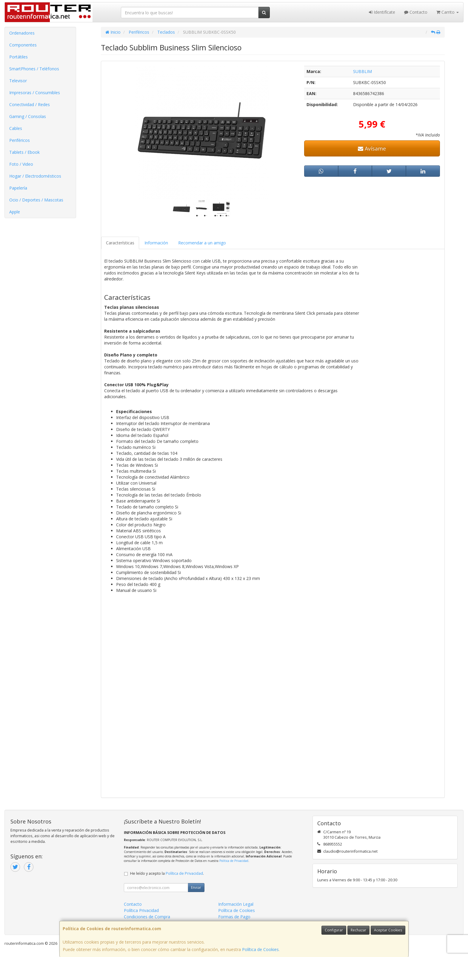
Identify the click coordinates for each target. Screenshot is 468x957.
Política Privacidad (141, 910)
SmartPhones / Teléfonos (34, 69)
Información (156, 243)
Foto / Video (21, 164)
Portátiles (18, 57)
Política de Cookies (260, 949)
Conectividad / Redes (29, 104)
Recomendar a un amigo (202, 243)
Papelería (18, 188)
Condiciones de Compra (147, 916)
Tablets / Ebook (24, 152)
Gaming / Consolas (27, 116)
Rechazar (358, 930)
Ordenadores (22, 33)
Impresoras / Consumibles (34, 92)
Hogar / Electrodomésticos (35, 176)
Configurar (334, 930)
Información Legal (235, 904)
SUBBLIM (362, 71)
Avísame (372, 148)
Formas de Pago (234, 916)
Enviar (196, 887)
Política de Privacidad (233, 861)
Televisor (18, 80)
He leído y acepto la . (167, 873)
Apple (14, 212)
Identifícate (382, 12)
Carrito (447, 12)
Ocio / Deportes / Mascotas (36, 200)
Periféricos (19, 140)
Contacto (415, 12)
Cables (15, 128)
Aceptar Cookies (388, 930)
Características (120, 243)
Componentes (23, 45)
